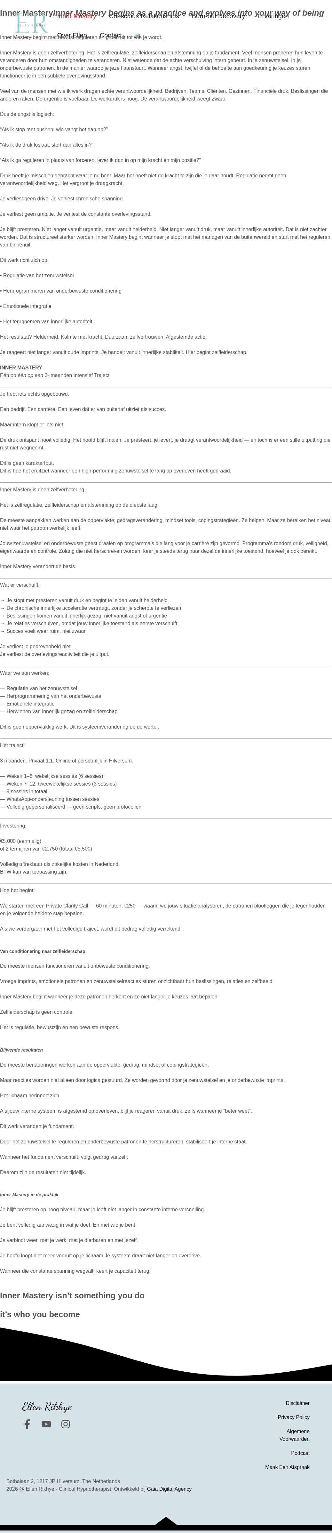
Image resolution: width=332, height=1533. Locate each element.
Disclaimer (298, 1403)
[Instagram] (65, 1424)
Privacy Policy (294, 1417)
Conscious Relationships (144, 16)
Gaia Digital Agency (169, 1489)
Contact (111, 35)
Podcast (300, 1453)
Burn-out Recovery (218, 16)
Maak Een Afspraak (287, 1467)
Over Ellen (72, 35)
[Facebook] (27, 1424)
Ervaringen (273, 16)
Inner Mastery (76, 16)
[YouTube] (46, 1424)
